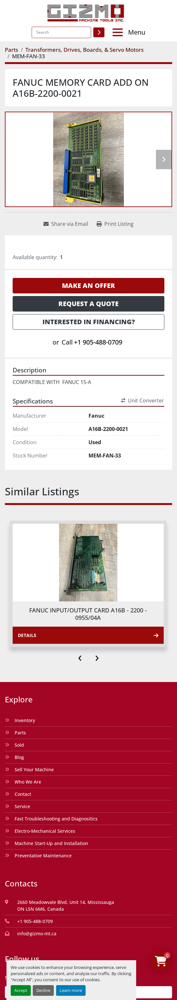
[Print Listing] (115, 224)
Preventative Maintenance (43, 855)
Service (22, 806)
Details (88, 635)
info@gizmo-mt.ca (36, 933)
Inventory (25, 720)
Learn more (71, 990)
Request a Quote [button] (88, 303)
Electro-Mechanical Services (45, 831)
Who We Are (28, 782)
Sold (19, 745)
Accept (20, 990)
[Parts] (11, 49)
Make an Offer (88, 285)
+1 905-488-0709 (98, 342)
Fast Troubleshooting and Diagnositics (56, 819)
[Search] (61, 32)
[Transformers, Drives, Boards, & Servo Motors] (84, 49)
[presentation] (80, 656)
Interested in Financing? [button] (88, 321)
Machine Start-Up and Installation (51, 843)
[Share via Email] (65, 224)
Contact (23, 794)
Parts (20, 733)
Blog (19, 757)
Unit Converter (142, 400)
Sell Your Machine (34, 769)
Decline (43, 990)
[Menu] (118, 32)
